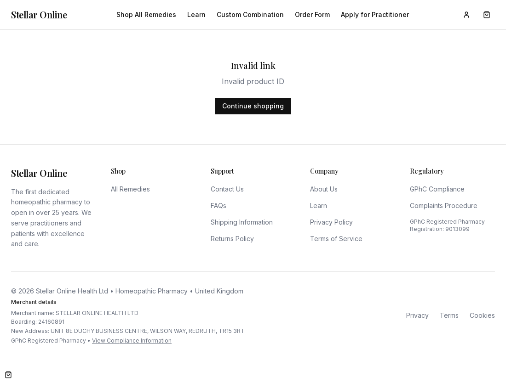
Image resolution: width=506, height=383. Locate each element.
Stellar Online (39, 14)
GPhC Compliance (437, 189)
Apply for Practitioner (375, 14)
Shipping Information (242, 222)
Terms (449, 315)
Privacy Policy (331, 222)
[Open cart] (8, 374)
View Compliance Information (132, 340)
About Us (324, 189)
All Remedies (130, 189)
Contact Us (227, 189)
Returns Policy (232, 238)
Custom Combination (250, 14)
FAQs (218, 205)
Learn (196, 14)
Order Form (312, 14)
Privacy (417, 315)
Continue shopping (253, 106)
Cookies (482, 315)
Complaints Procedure (443, 205)
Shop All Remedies (146, 14)
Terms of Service (336, 238)
